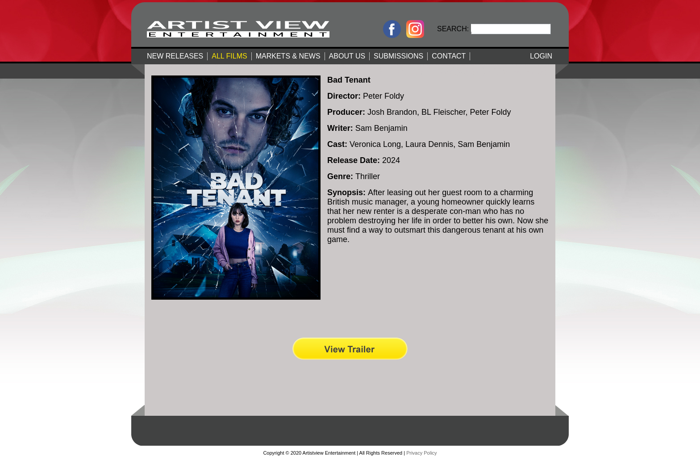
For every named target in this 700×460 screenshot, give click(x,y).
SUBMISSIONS (398, 56)
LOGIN (541, 56)
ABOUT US (347, 56)
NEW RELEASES (175, 56)
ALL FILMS (229, 56)
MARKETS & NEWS (288, 56)
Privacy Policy (421, 453)
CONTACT (449, 56)
